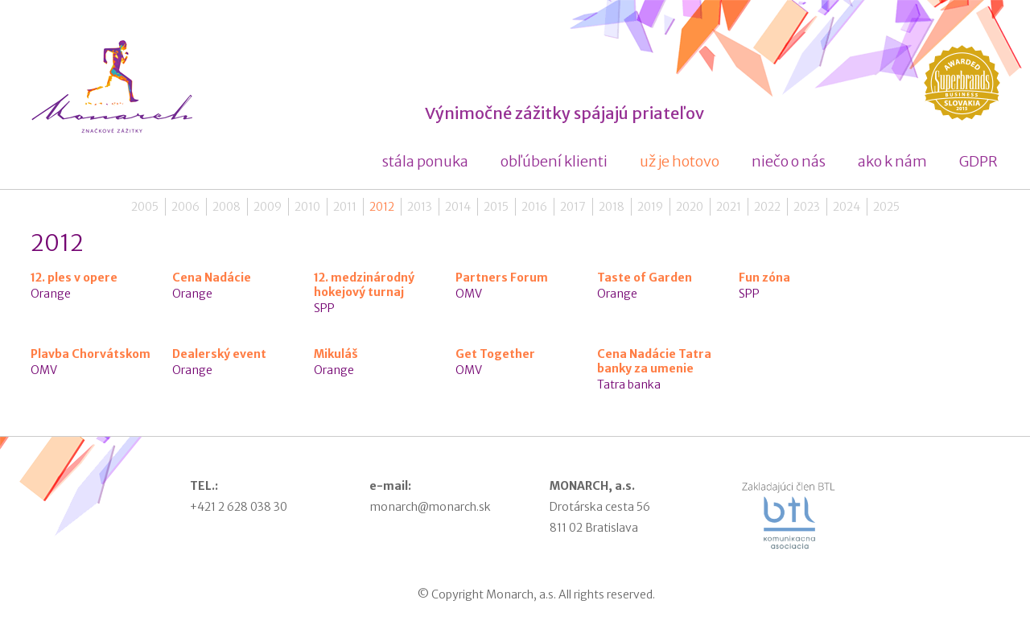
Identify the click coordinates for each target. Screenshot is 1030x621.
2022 (767, 206)
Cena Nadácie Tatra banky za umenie (654, 361)
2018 (611, 206)
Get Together (495, 354)
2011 (344, 206)
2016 (534, 206)
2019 (650, 206)
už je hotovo (679, 161)
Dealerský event (219, 354)
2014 (458, 206)
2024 (846, 206)
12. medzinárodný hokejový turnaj (364, 284)
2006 (185, 206)
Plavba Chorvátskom (90, 354)
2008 (226, 206)
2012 (381, 206)
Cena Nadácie (211, 277)
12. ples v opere (74, 277)
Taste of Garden (644, 277)
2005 (145, 206)
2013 (419, 206)
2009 (267, 206)
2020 (689, 206)
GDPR (978, 161)
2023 (806, 206)
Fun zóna (764, 277)
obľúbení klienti (554, 161)
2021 (728, 206)
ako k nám (892, 161)
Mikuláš (336, 354)
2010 (307, 206)
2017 (573, 206)
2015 (496, 206)
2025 (886, 206)
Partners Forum (501, 277)
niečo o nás (789, 161)
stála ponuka (425, 161)
